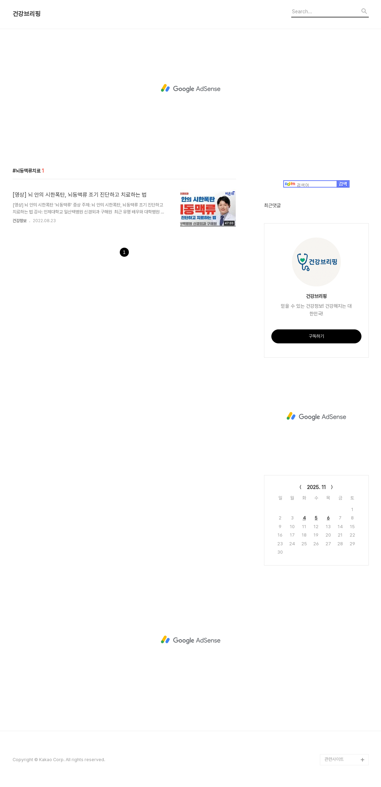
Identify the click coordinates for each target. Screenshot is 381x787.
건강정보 (20, 220)
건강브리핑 (27, 13)
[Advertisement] (191, 88)
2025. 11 (316, 487)
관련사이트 (334, 759)
